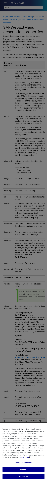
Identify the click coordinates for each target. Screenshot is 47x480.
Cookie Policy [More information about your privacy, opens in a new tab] (24, 459)
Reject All (23, 471)
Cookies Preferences (23, 464)
